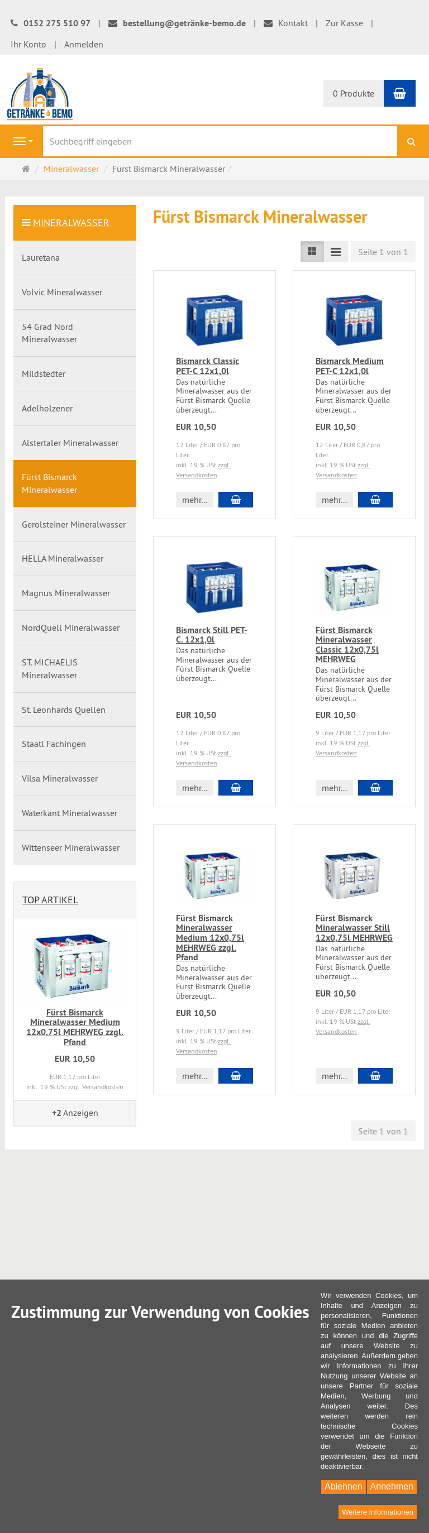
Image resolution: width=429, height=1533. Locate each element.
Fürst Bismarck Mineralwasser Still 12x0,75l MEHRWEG (354, 927)
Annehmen (391, 1486)
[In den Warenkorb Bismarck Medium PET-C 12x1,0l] (375, 499)
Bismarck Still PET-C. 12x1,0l (211, 635)
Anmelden (83, 44)
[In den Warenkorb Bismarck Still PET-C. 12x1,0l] (235, 788)
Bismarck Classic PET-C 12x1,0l (207, 366)
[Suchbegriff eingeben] (220, 141)
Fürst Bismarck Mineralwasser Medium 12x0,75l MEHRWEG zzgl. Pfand (210, 937)
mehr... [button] (194, 499)
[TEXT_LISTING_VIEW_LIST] (312, 251)
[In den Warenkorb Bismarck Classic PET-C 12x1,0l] (235, 499)
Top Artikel (50, 899)
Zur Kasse (344, 22)
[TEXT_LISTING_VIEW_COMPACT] (335, 251)
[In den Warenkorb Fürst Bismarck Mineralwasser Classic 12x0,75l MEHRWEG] (375, 788)
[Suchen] (411, 141)
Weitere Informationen (377, 1512)
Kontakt (286, 22)
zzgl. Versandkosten (95, 1086)
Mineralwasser (71, 222)
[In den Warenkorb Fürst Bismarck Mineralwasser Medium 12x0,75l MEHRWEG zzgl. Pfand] (235, 1076)
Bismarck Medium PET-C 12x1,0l (350, 366)
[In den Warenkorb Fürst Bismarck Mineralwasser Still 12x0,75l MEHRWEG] (375, 1076)
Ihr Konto (28, 44)
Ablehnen (344, 1486)
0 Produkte (353, 93)
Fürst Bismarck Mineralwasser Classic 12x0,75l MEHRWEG (347, 644)
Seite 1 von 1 (383, 251)
